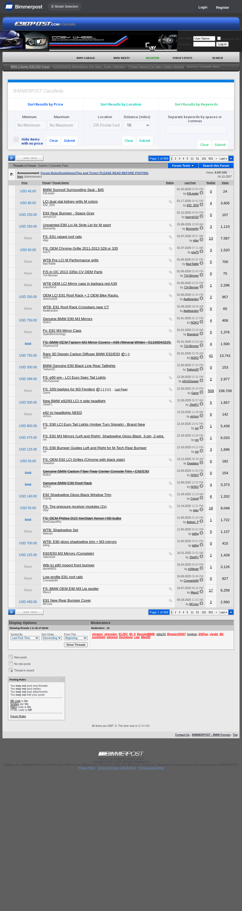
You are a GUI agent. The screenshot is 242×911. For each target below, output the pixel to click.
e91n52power (51, 381)
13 (211, 238)
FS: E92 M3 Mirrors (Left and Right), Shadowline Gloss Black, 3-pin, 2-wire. (103, 436)
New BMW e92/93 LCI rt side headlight (74, 401)
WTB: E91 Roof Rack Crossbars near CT (76, 307)
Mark (20, 176)
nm (45, 427)
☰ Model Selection (64, 6)
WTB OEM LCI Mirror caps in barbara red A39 (80, 284)
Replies (211, 182)
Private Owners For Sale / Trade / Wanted (156, 66)
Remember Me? (229, 39)
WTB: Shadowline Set (60, 530)
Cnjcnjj (47, 498)
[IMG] (13, 707)
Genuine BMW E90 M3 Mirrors (67, 319)
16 (211, 508)
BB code (15, 701)
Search (217, 58)
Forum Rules (18, 716)
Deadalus (48, 463)
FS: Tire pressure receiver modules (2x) (75, 506)
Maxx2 (47, 592)
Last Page (121, 389)
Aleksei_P (193, 522)
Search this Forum (216, 165)
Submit (69, 141)
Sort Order (47, 634)
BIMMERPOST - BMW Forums (211, 734)
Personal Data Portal (151, 767)
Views (225, 182)
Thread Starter (60, 182)
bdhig (195, 533)
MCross (47, 603)
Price (25, 182)
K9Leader (49, 193)
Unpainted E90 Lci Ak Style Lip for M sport (77, 225)
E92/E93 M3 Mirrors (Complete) (68, 553)
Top (235, 734)
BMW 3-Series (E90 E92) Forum (30, 66)
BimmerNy (49, 228)
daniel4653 (49, 568)
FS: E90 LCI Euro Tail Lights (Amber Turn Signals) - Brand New (94, 424)
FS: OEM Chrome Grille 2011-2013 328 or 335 (80, 248)
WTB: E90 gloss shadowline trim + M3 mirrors (80, 542)
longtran (192, 634)
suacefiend (49, 287)
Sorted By (17, 634)
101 (204, 158)
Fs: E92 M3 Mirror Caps (62, 330)
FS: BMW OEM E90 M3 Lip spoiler (71, 589)
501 (210, 158)
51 (197, 158)
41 (211, 356)
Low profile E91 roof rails (63, 577)
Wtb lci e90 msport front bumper (69, 565)
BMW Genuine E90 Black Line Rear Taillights (79, 366)
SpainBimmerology (54, 334)
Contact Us (182, 734)
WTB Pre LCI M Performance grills (70, 260)
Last (223, 158)
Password (185, 44)
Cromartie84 (50, 580)
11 (191, 158)
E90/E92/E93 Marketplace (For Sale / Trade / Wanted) (89, 66)
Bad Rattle (49, 263)
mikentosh (49, 556)
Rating (170, 182)
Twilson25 (49, 369)
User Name (186, 38)
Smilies (14, 704)
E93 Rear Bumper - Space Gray (68, 213)
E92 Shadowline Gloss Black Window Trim (77, 495)
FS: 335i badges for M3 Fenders (69, 389)
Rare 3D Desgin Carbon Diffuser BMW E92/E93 (81, 354)
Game (46, 392)
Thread (46, 182)
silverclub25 (50, 298)
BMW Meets (122, 58)
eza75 (46, 251)
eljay (46, 240)
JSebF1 (47, 404)
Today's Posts (182, 58)
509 (211, 391)
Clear (53, 141)
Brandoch (193, 334)
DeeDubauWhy (52, 521)
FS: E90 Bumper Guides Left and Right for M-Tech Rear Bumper (95, 448)
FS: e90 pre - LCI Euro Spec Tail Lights (74, 377)
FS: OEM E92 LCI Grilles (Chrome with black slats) (84, 460)
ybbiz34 (160, 634)
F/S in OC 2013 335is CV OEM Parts (72, 272)
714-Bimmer (50, 275)
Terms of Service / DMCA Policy (117, 767)
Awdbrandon (191, 299)
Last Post (190, 182)
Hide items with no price (29, 141)
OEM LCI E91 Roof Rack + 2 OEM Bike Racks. (81, 295)
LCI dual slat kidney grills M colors (70, 201)
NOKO (47, 322)
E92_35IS (49, 205)
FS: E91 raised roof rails (62, 237)
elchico (47, 416)
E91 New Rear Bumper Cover (67, 600)
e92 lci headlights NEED (62, 413)
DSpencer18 (50, 345)
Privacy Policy (86, 767)
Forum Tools (181, 165)
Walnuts (48, 533)
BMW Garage (86, 58)
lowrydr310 (49, 216)
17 (211, 590)
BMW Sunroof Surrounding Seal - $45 (73, 190)
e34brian (193, 569)
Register (222, 8)
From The (70, 634)
